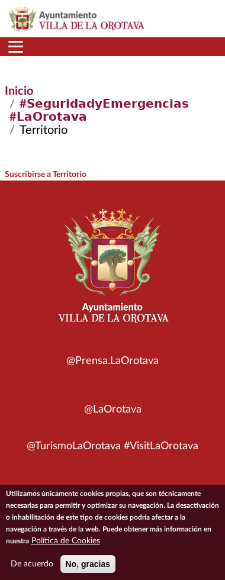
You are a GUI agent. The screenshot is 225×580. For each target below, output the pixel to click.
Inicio (19, 91)
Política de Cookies (65, 544)
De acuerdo (32, 567)
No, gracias (88, 567)
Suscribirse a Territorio (45, 174)
